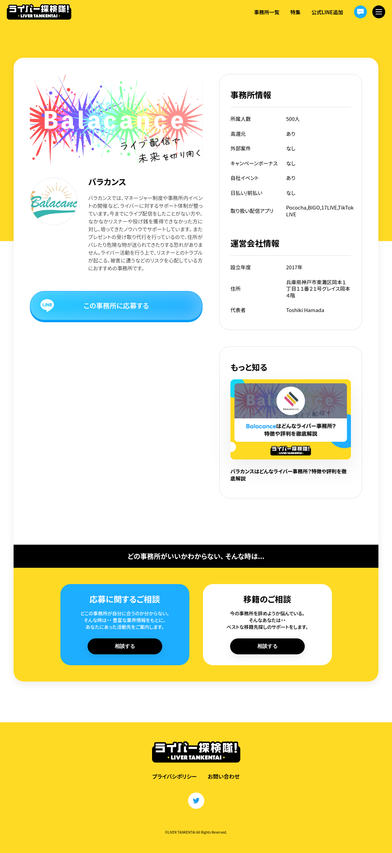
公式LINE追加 (327, 12)
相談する (125, 646)
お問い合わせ (224, 776)
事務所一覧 (266, 12)
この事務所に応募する (116, 305)
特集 (295, 12)
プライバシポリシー (174, 776)
